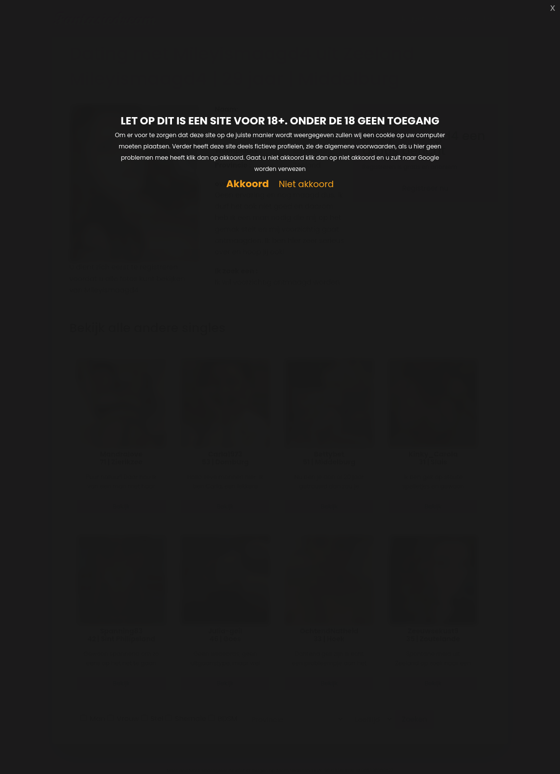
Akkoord (247, 184)
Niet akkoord (306, 184)
